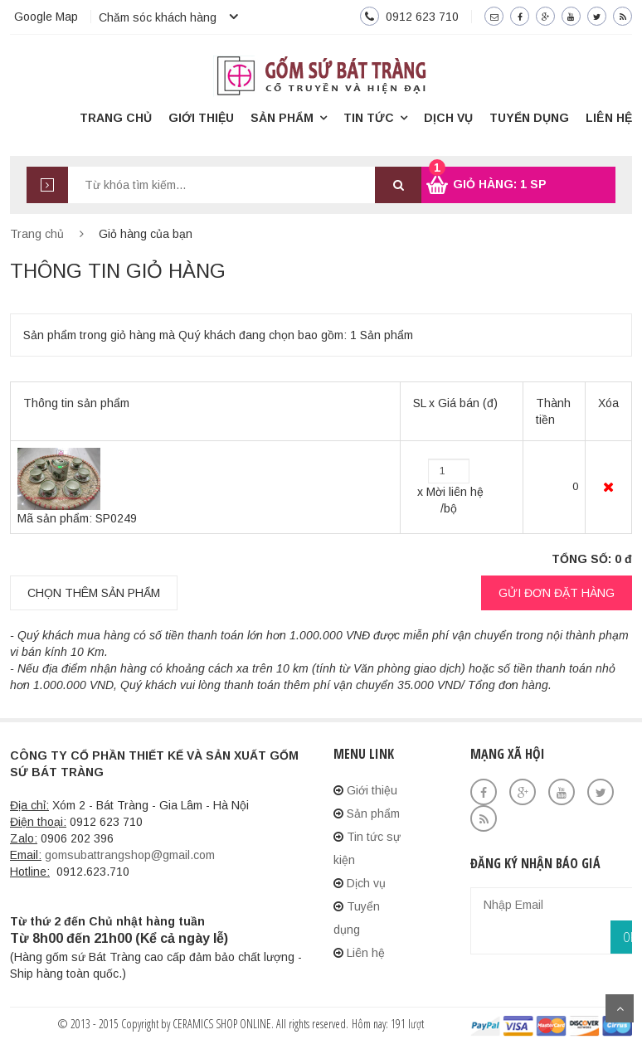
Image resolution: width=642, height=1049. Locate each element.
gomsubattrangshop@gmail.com (130, 855)
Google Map (46, 16)
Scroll (620, 1008)
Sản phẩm (282, 117)
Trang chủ (116, 117)
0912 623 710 (422, 16)
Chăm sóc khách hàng (157, 17)
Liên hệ (609, 117)
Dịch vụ (448, 117)
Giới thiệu (201, 117)
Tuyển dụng (529, 117)
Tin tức (368, 117)
